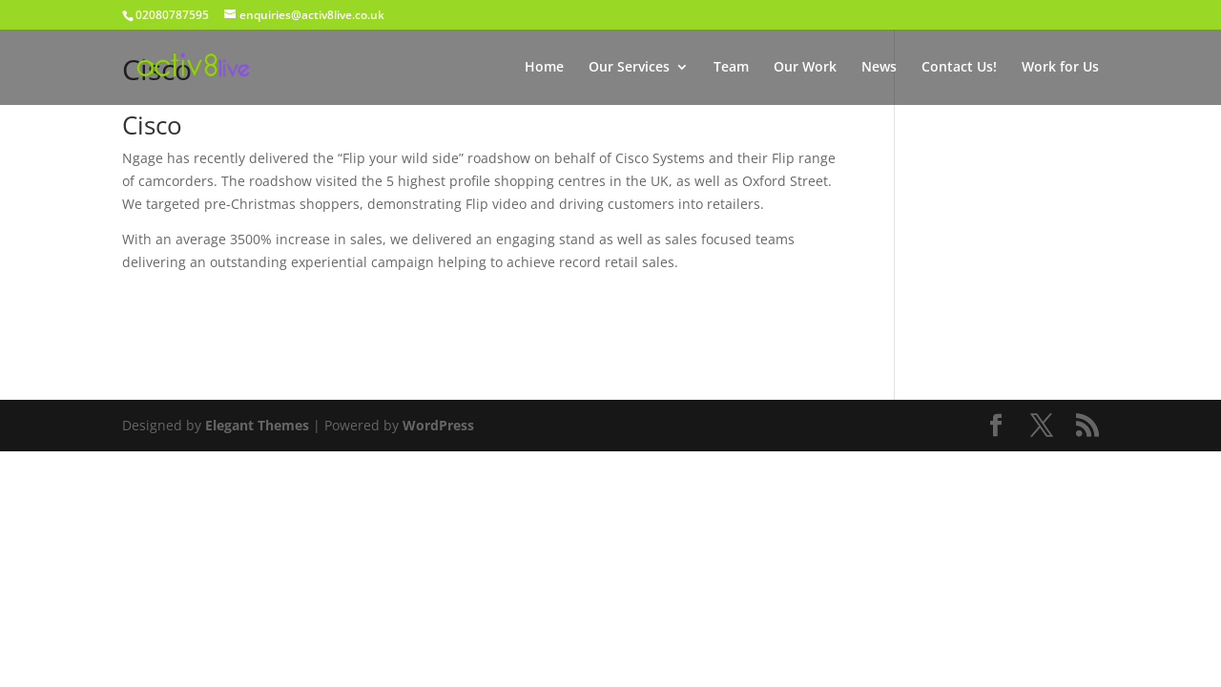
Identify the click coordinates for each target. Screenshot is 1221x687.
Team (731, 67)
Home (544, 67)
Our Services (629, 67)
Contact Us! (959, 67)
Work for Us (1060, 67)
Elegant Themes (257, 425)
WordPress (438, 425)
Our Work (805, 67)
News (879, 67)
